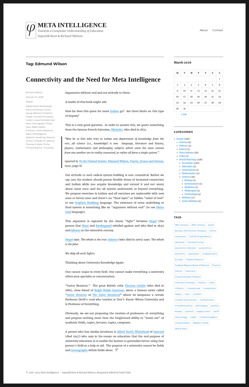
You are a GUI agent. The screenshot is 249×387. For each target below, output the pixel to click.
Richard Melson (34, 92)
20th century (198, 225)
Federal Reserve (194, 259)
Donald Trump (195, 242)
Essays (29, 101)
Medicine (189, 187)
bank (211, 225)
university (48, 147)
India (212, 282)
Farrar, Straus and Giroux (146, 161)
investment (209, 288)
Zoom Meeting (189, 201)
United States (182, 322)
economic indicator (185, 248)
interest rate (193, 288)
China (212, 230)
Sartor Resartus (45, 130)
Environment (192, 183)
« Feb (184, 114)
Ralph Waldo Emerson (109, 290)
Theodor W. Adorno (44, 140)
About (204, 30)
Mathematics (189, 173)
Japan (178, 294)
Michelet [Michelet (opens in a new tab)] (117, 129)
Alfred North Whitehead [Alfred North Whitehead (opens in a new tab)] (133, 331)
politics (215, 305)
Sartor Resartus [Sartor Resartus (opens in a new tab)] (77, 294)
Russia (178, 311)
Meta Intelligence (72, 25)
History (202, 282)
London (197, 294)
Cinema (183, 142)
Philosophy (190, 190)
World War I (181, 328)
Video (182, 156)
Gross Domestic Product (188, 276)
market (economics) (185, 299)
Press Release (186, 152)
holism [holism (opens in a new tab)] (114, 111)
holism (29, 120)
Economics (188, 163)
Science (186, 176)
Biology (188, 180)
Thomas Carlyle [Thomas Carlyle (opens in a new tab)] (135, 285)
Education (187, 166)
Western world (200, 322)
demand (179, 242)
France (178, 271)
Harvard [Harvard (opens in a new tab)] (158, 331)
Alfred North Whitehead (39, 106)
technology (181, 317)
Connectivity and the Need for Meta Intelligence (93, 79)
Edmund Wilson (118, 161)
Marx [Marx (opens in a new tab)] (85, 225)
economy (180, 253)
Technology (191, 194)
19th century (181, 225)
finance (216, 265)
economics (205, 248)
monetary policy (183, 305)
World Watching (187, 159)
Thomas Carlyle (34, 144)
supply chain (203, 311)
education (193, 253)
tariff (216, 311)
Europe (179, 259)
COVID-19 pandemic (200, 236)
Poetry (182, 149)
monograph (38, 123)
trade (193, 317)
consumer (180, 236)
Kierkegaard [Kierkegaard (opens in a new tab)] (104, 225)
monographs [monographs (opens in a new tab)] (79, 350)
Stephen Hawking (35, 137)
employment (210, 253)
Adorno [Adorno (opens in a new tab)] (76, 230)
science (189, 311)
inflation (179, 288)
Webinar (186, 197)
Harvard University (43, 116)
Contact (217, 30)
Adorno (113, 239)
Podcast (183, 145)
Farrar (47, 109)
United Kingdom (208, 317)
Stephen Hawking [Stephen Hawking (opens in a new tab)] (87, 202)
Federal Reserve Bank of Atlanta (192, 265)
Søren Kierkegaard (36, 134)
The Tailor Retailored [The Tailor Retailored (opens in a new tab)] (106, 294)
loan (187, 294)
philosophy (202, 305)
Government (188, 170)
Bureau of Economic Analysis (190, 230)
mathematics (207, 299)
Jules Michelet (42, 120)
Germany (191, 271)
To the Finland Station (92, 161)
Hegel (69, 239)
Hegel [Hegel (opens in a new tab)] (153, 221)
